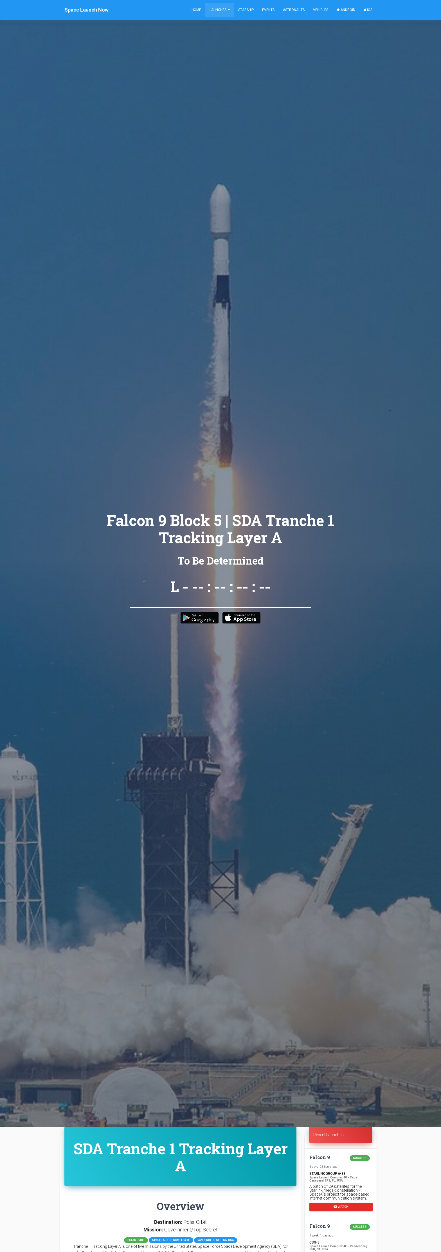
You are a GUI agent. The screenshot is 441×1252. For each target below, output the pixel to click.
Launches (218, 10)
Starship (246, 10)
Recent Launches (328, 1134)
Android (346, 10)
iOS (368, 10)
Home (196, 10)
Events (268, 10)
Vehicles (320, 10)
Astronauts (294, 10)
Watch (341, 1207)
